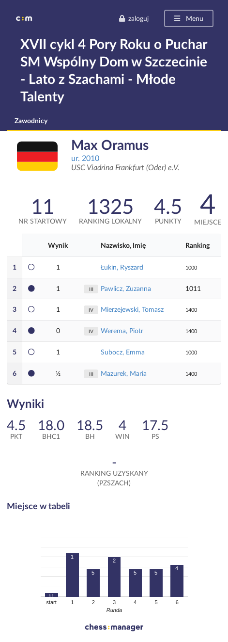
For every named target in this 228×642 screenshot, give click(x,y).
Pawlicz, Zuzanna (126, 288)
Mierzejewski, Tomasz (132, 309)
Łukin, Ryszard (122, 267)
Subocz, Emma (123, 352)
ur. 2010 (85, 157)
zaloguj (133, 18)
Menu (188, 18)
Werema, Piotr (122, 330)
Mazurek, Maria (124, 373)
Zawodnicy (31, 120)
